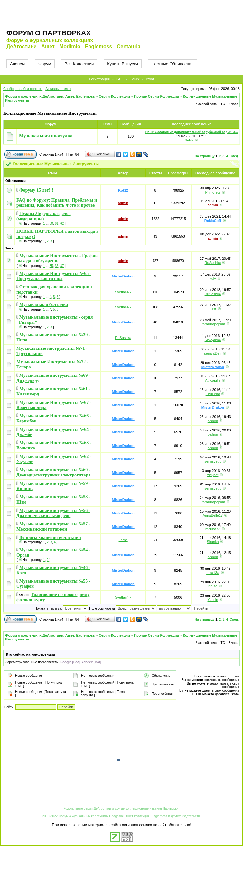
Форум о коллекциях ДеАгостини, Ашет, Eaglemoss (50, 96)
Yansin (213, 600)
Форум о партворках (48, 33)
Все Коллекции (79, 63)
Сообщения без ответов (22, 89)
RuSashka (213, 263)
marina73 (212, 529)
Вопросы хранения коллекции (50, 537)
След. (234, 156)
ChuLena (213, 394)
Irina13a (212, 573)
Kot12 (123, 190)
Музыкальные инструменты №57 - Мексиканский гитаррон (53, 526)
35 (51, 266)
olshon (213, 421)
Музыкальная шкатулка (45, 135)
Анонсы (17, 63)
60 (51, 223)
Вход (150, 79)
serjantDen (212, 353)
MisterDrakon (123, 276)
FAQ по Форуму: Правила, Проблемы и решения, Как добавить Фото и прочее (56, 203)
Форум (44, 63)
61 (56, 223)
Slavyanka (213, 340)
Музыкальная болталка (43, 304)
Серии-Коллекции (114, 96)
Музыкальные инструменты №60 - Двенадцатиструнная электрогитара (53, 472)
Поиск (134, 79)
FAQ (119, 79)
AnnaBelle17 (213, 515)
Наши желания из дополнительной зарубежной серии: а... (191, 132)
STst (212, 309)
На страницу (205, 156)
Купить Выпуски (122, 63)
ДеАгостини (102, 808)
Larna (123, 540)
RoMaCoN (212, 220)
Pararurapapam (213, 324)
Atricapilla (212, 380)
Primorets (212, 192)
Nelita (188, 140)
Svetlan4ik (123, 292)
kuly (213, 278)
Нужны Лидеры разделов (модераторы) (43, 216)
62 (62, 223)
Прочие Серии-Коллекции (156, 96)
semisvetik (212, 461)
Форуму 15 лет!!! (36, 190)
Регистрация (99, 79)
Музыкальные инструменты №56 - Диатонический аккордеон (53, 513)
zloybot (213, 475)
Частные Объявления (173, 63)
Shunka (213, 542)
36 (56, 266)
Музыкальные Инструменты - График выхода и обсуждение (57, 258)
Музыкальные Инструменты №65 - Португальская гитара (53, 276)
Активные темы (58, 89)
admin (123, 203)
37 (62, 266)
